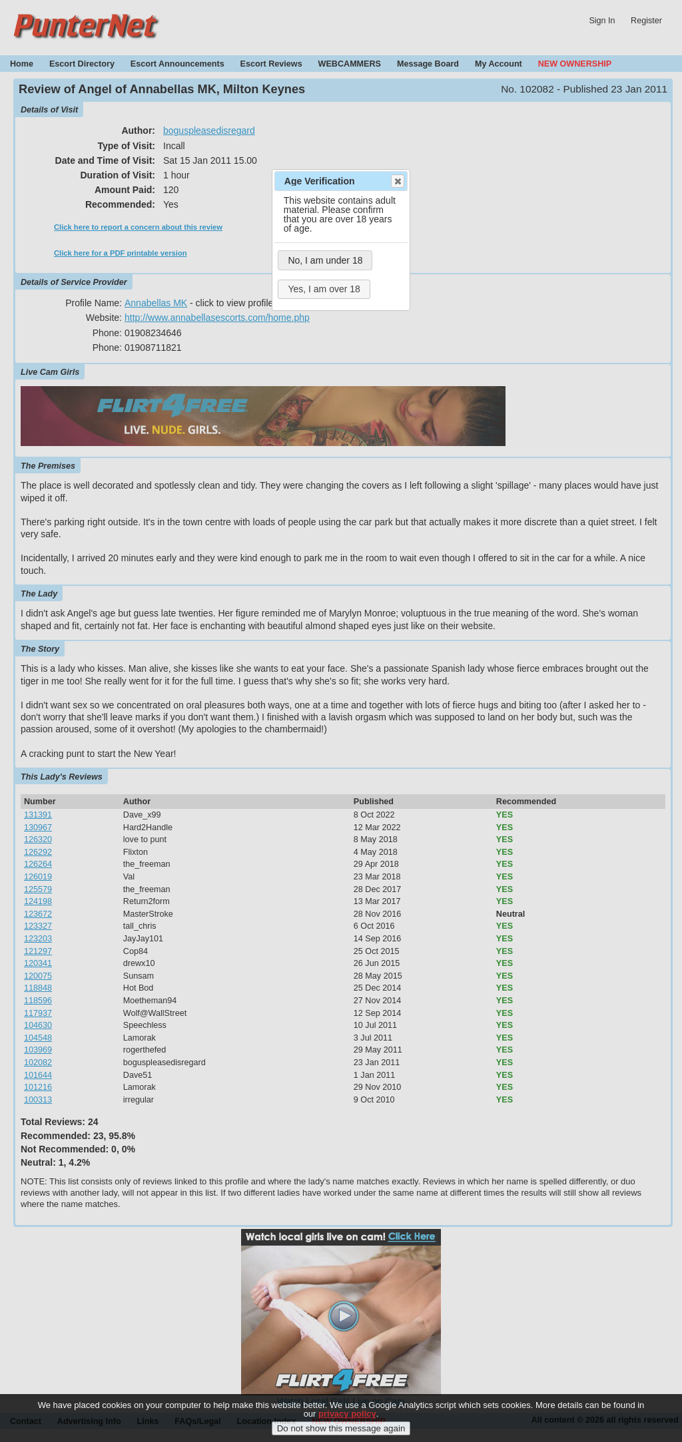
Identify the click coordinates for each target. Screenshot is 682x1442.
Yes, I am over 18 (324, 289)
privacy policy (347, 1424)
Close (397, 181)
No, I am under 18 (325, 260)
